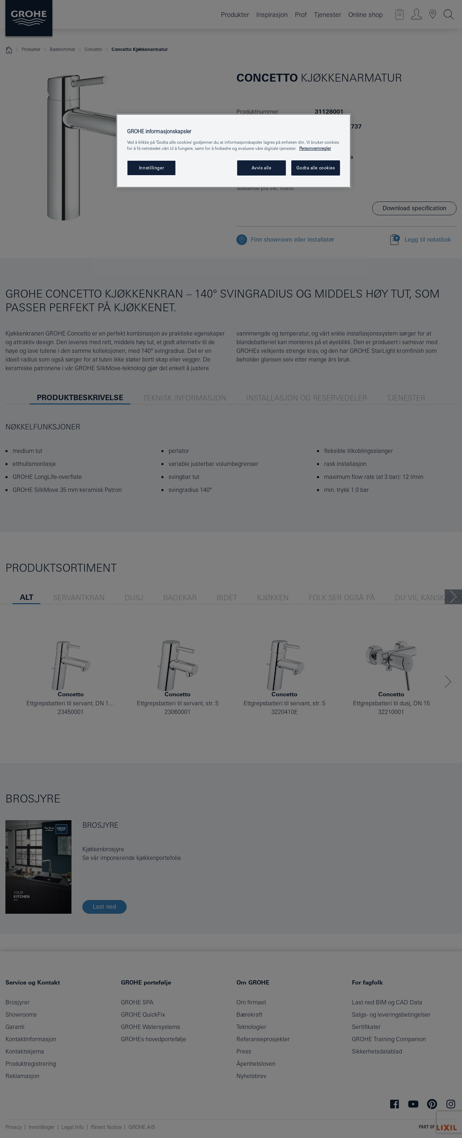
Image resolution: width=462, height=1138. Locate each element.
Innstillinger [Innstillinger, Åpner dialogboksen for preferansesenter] (151, 167)
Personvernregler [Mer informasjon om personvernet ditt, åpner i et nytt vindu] (315, 148)
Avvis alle (261, 167)
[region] (233, 151)
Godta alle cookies (315, 167)
